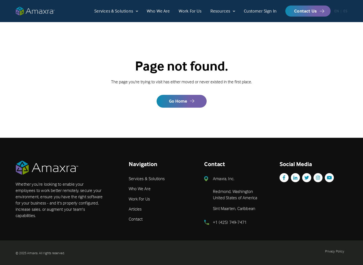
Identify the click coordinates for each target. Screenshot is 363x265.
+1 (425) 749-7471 (230, 222)
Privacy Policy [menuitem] (334, 251)
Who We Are (158, 14)
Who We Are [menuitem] (140, 188)
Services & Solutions (113, 14)
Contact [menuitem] (136, 219)
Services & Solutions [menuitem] (147, 178)
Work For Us (190, 14)
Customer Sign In (260, 14)
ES (345, 14)
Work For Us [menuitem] (139, 199)
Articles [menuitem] (135, 209)
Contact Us (305, 14)
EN (336, 14)
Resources (220, 14)
